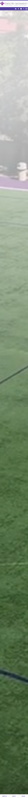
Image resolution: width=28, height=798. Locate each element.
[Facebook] (18, 8)
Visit (14, 796)
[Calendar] (15, 8)
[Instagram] (21, 8)
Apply (4, 796)
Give (23, 796)
